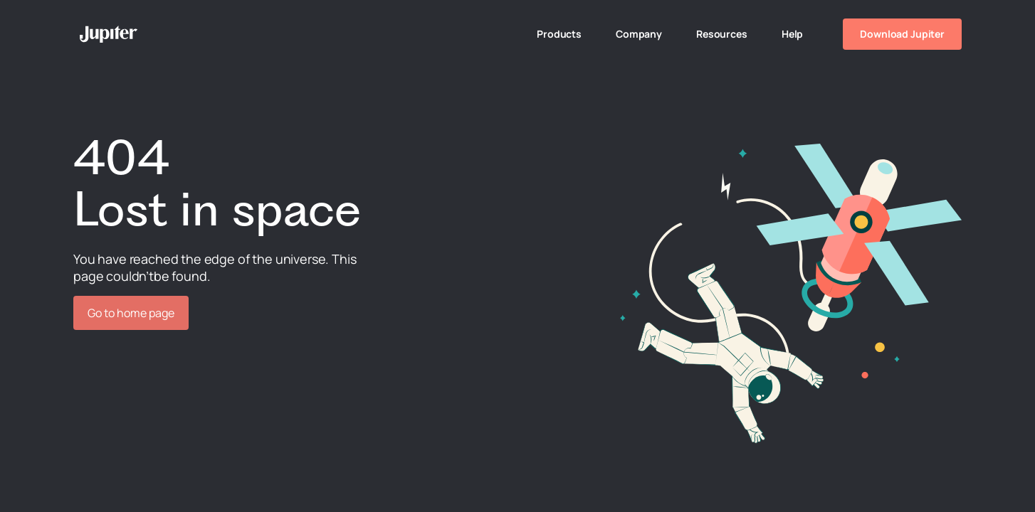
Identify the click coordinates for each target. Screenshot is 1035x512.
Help (792, 34)
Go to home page (131, 313)
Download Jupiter (902, 34)
